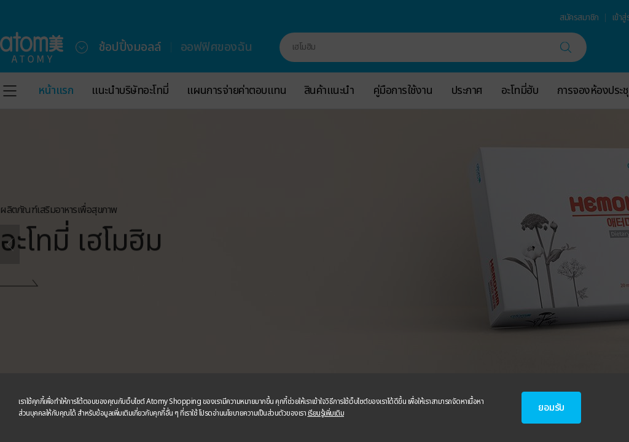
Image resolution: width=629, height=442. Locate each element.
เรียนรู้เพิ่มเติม (326, 413)
